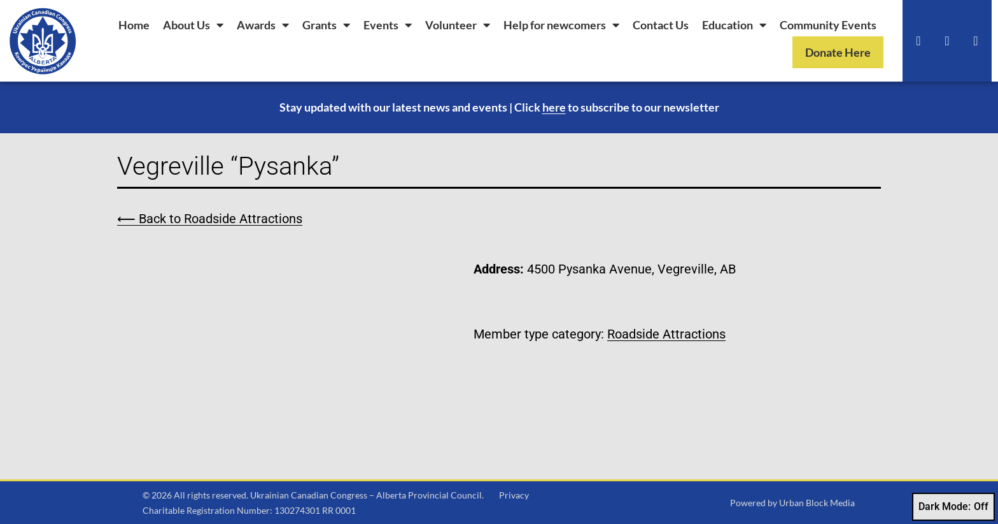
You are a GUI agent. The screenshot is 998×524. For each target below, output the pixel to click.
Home (134, 25)
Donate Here (838, 52)
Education (734, 24)
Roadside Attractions (666, 334)
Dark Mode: (953, 506)
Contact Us (661, 25)
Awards (263, 24)
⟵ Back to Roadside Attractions (209, 218)
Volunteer (457, 24)
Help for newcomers (561, 24)
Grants (326, 24)
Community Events (828, 25)
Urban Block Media (817, 502)
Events (387, 24)
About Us (193, 24)
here (554, 107)
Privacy (514, 495)
